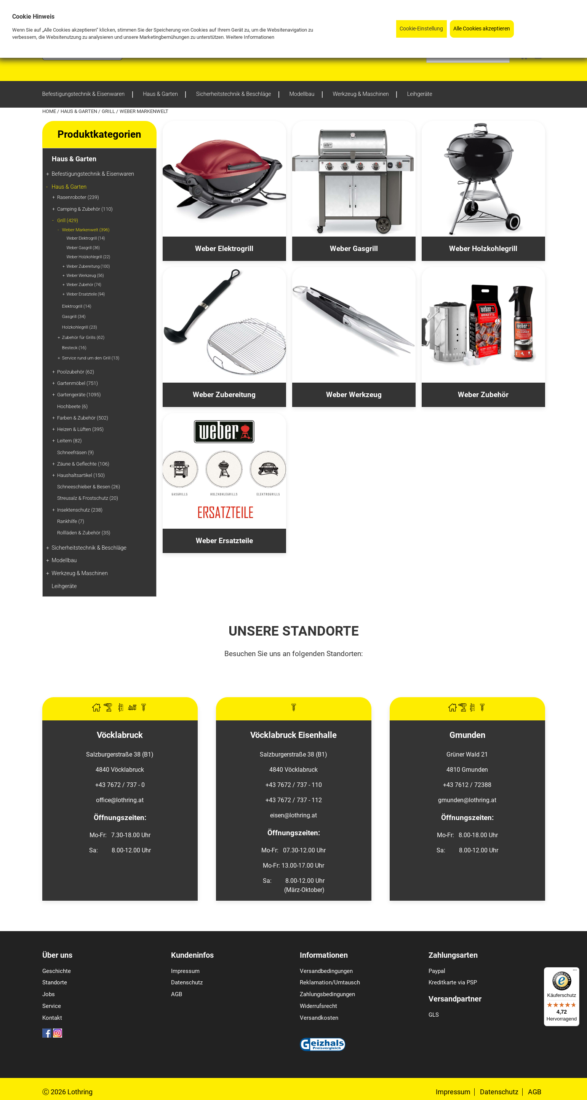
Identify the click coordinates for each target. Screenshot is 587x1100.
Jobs (48, 994)
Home (49, 111)
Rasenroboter (78, 197)
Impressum (185, 971)
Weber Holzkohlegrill (88, 256)
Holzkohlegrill (79, 327)
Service (51, 1006)
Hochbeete (72, 406)
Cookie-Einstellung (421, 28)
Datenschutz (187, 982)
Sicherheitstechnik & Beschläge (89, 548)
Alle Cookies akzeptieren (481, 28)
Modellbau (64, 560)
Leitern (69, 440)
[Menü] (574, 971)
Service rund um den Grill (90, 358)
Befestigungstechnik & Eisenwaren (93, 174)
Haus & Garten (79, 111)
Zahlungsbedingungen (327, 994)
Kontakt (52, 1017)
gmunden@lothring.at (467, 800)
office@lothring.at (120, 800)
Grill (109, 111)
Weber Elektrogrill (86, 238)
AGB (176, 994)
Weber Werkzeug (85, 275)
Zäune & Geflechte (83, 464)
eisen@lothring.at (293, 815)
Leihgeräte (64, 586)
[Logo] (82, 58)
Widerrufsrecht (318, 1006)
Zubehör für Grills (83, 337)
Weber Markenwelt (86, 229)
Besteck (74, 347)
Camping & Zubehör (85, 209)
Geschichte (56, 971)
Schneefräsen (75, 452)
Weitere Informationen (250, 36)
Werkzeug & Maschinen (80, 573)
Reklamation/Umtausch (330, 982)
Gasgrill (74, 316)
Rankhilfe (70, 521)
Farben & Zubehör (82, 418)
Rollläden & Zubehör (83, 533)
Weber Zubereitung (88, 266)
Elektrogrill (76, 306)
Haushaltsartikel (81, 475)
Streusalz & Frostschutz (87, 498)
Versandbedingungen (326, 971)
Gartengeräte (79, 394)
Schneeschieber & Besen (88, 487)
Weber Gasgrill (83, 247)
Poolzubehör (75, 372)
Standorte (54, 982)
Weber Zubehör (84, 284)
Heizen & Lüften (80, 429)
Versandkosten (319, 1017)
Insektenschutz (79, 510)
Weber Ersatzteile (86, 294)
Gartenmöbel (77, 383)
